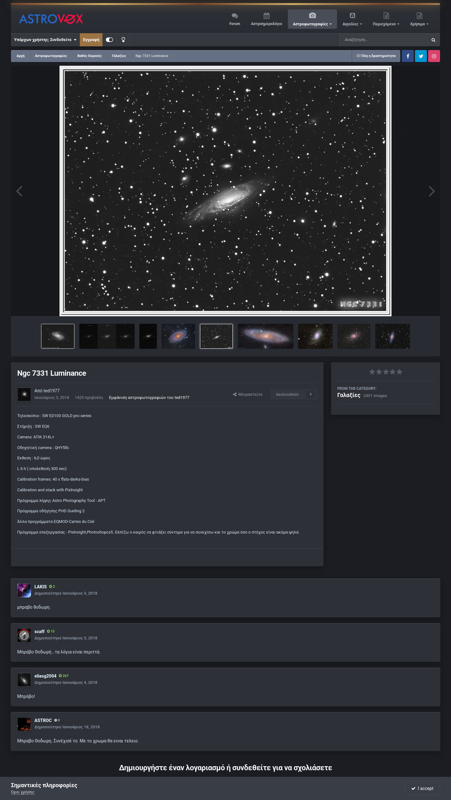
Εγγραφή (91, 39)
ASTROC (43, 720)
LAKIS (40, 586)
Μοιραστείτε (247, 394)
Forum (234, 24)
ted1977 (52, 390)
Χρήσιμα (418, 24)
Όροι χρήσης (22, 792)
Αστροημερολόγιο (266, 24)
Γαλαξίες (348, 395)
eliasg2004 (45, 676)
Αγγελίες (351, 24)
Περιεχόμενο (385, 24)
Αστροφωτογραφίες (311, 24)
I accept (422, 788)
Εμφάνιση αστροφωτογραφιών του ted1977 (149, 397)
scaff (39, 631)
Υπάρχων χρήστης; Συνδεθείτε (45, 39)
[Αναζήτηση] (371, 39)
